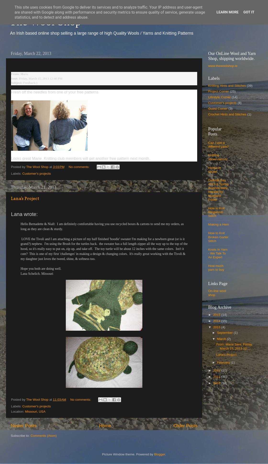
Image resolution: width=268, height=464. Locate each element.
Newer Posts (23, 425)
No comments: (79, 167)
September (225, 333)
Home (105, 425)
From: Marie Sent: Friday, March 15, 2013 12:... (234, 346)
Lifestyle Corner (219, 97)
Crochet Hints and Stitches (227, 114)
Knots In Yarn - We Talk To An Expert (218, 253)
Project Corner (218, 91)
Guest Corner (218, 108)
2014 (217, 321)
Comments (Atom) (44, 435)
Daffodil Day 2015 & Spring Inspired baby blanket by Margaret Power (218, 189)
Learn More (228, 12)
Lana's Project (25, 198)
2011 (217, 376)
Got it (248, 12)
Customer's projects (36, 173)
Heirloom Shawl (214, 169)
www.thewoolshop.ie (222, 66)
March (222, 339)
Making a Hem (218, 224)
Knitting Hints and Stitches (227, 85)
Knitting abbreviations (217, 157)
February (224, 362)
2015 (217, 315)
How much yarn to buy (216, 267)
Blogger (159, 454)
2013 (217, 327)
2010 (217, 383)
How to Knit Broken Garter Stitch (218, 237)
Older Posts (185, 425)
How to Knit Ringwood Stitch (216, 212)
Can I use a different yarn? (218, 144)
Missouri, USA (35, 411)
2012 (217, 370)
